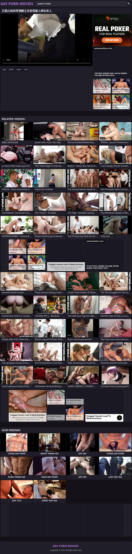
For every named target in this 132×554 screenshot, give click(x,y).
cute (26, 69)
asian (19, 69)
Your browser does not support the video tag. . (47, 40)
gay (4, 69)
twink (11, 69)
